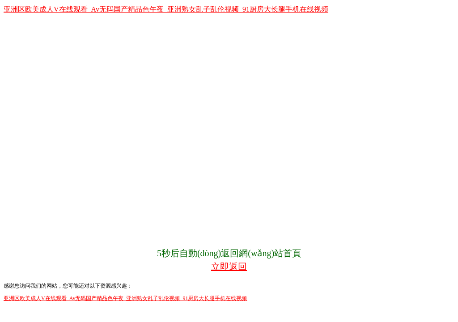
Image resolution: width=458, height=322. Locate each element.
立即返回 (229, 266)
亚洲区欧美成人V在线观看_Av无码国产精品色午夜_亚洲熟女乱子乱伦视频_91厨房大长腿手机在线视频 (166, 9)
